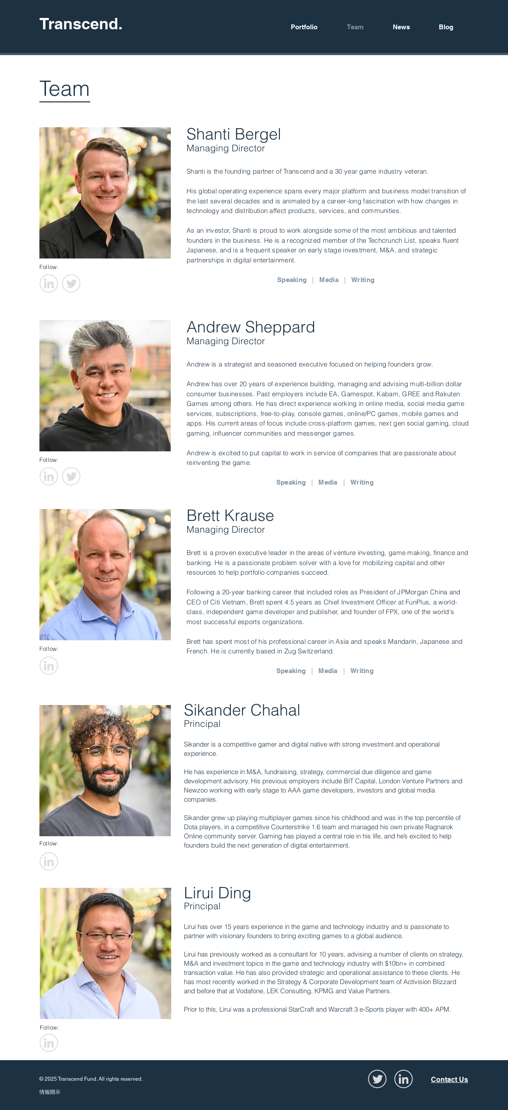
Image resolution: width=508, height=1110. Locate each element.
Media (329, 279)
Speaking (292, 279)
